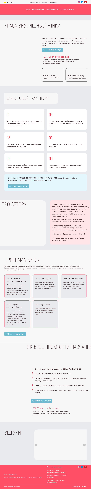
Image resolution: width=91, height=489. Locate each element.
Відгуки (38, 2)
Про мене (32, 2)
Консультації (53, 2)
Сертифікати (45, 2)
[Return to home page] (13, 9)
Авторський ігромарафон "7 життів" (57, 475)
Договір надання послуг (22, 477)
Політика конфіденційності (10, 477)
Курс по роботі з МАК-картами (35, 9)
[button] (79, 2)
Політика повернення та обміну (35, 477)
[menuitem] (6, 2)
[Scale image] (43, 444)
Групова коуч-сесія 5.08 (67, 9)
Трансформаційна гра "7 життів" (56, 472)
